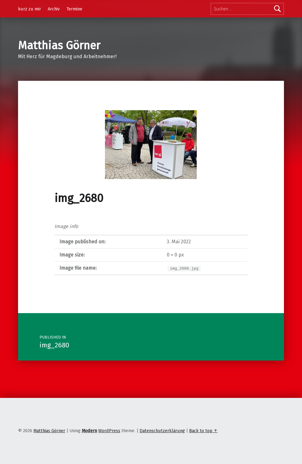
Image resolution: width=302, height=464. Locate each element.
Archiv (54, 9)
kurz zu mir (29, 9)
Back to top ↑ (203, 430)
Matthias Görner (59, 45)
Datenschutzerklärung (162, 430)
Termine (74, 9)
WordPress (109, 430)
